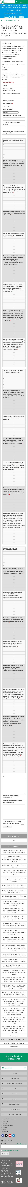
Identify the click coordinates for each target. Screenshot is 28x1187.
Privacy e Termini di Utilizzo (10, 1151)
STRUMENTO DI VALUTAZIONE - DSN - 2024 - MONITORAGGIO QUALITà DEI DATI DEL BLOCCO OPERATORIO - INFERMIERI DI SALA (14, 994)
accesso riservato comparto (14, 1084)
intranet (14, 1094)
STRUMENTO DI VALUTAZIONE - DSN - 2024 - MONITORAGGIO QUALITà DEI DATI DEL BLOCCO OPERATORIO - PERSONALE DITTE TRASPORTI (14, 1029)
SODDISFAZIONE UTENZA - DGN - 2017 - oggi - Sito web (14, 866)
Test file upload (14, 1036)
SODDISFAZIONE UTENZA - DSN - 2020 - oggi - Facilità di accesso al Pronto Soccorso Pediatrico (14, 879)
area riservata (15, 1078)
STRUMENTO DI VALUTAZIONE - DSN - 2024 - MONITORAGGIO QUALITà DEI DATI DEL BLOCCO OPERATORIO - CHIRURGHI (14, 987)
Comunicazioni (9, 20)
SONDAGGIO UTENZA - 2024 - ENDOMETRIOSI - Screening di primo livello (14, 966)
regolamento (5, 1121)
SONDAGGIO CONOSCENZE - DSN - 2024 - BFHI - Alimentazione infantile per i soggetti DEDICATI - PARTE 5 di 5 (14, 939)
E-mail (3, 1144)
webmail (14, 1099)
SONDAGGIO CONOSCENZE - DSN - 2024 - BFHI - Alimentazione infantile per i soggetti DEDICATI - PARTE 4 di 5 (14, 932)
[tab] (14, 1067)
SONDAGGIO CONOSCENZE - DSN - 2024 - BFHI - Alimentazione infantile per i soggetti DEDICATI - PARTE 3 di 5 (14, 925)
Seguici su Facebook (2, 1135)
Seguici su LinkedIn (13, 1135)
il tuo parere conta (15, 1109)
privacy (4, 1129)
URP (15, 20)
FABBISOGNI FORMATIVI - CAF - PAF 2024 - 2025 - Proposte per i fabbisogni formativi (14, 851)
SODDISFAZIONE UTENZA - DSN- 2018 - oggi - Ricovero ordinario (14, 897)
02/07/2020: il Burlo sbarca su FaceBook (14, 1043)
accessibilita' (5, 1123)
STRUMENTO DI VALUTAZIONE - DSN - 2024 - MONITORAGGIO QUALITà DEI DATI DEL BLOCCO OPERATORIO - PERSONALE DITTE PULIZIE (14, 1020)
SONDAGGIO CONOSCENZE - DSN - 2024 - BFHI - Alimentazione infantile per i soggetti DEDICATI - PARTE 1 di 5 (14, 910)
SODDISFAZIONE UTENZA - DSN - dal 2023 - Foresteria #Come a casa (14, 891)
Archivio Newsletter (21, 1144)
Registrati (5, 1154)
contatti (15, 1073)
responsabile (5, 1131)
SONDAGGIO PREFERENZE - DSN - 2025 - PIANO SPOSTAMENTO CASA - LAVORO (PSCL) (14, 960)
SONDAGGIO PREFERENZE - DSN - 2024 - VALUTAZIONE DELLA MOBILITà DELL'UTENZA (14, 955)
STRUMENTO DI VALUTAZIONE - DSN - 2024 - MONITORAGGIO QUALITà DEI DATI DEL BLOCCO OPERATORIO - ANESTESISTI (14, 979)
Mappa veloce (7, 1068)
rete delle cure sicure (15, 1114)
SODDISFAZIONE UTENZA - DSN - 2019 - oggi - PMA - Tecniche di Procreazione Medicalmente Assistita (14, 872)
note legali (4, 1127)
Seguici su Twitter (6, 1135)
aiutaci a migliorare (14, 1104)
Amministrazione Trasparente (14, 1057)
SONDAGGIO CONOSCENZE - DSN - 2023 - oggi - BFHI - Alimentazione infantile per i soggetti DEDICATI (14, 903)
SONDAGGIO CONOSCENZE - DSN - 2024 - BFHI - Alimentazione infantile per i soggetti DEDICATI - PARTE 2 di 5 (14, 918)
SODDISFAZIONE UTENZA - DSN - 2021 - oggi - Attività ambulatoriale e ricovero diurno (14, 886)
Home (2, 20)
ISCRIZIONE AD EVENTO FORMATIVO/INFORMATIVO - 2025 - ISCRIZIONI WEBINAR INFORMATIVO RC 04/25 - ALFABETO (14, 858)
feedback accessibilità (7, 1125)
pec (15, 1089)
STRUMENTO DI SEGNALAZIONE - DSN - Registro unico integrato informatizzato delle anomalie (14, 972)
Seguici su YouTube (10, 1135)
